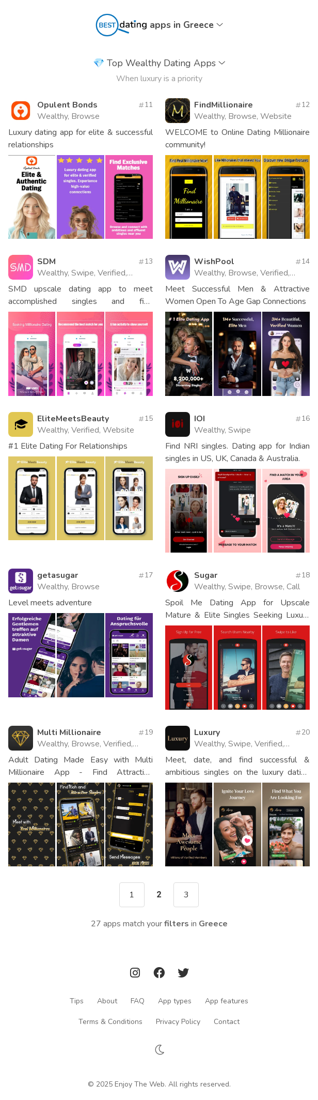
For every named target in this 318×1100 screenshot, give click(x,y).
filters (176, 923)
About (107, 1000)
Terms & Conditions (110, 1021)
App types (175, 1000)
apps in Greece (186, 25)
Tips (77, 1000)
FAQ (138, 1000)
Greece (213, 923)
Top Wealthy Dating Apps (159, 63)
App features (226, 1000)
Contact (227, 1021)
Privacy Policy (178, 1021)
